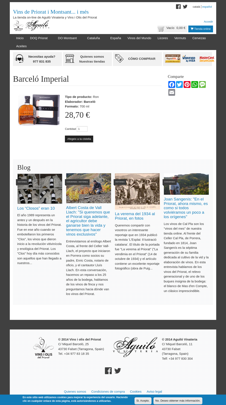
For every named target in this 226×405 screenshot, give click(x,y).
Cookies (136, 391)
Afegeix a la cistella (79, 138)
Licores (163, 38)
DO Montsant (68, 38)
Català (196, 6)
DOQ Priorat (39, 38)
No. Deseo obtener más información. (177, 401)
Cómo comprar (141, 58)
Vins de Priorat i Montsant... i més (51, 12)
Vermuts (180, 38)
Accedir (208, 21)
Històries (22, 182)
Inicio (20, 38)
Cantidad (70, 128)
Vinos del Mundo (139, 38)
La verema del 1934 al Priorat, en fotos (135, 216)
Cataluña (94, 38)
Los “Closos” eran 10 (36, 208)
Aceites (21, 46)
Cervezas (199, 38)
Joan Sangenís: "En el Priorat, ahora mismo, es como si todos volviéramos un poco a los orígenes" (186, 208)
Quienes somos (75, 391)
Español (207, 6)
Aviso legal (154, 391)
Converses (72, 182)
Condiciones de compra (108, 391)
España (115, 38)
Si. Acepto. (143, 401)
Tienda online (201, 28)
